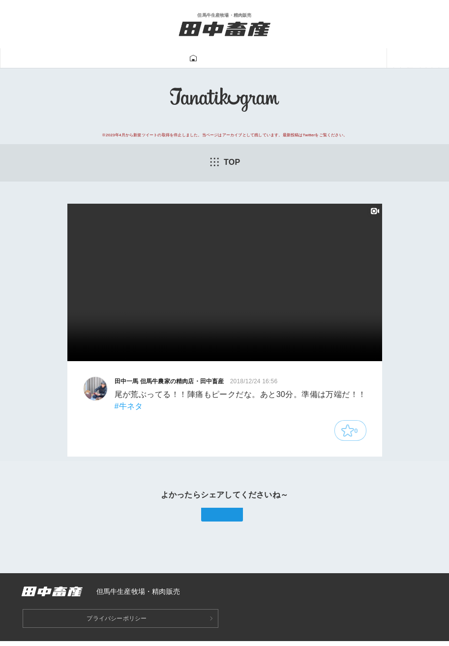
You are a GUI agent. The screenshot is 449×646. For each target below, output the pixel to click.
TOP (224, 162)
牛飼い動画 (269, 58)
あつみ (353, 58)
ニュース (401, 58)
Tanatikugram (203, 58)
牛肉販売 (142, 58)
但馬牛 (95, 58)
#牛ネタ (129, 407)
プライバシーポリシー (117, 622)
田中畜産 (48, 58)
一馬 (316, 58)
